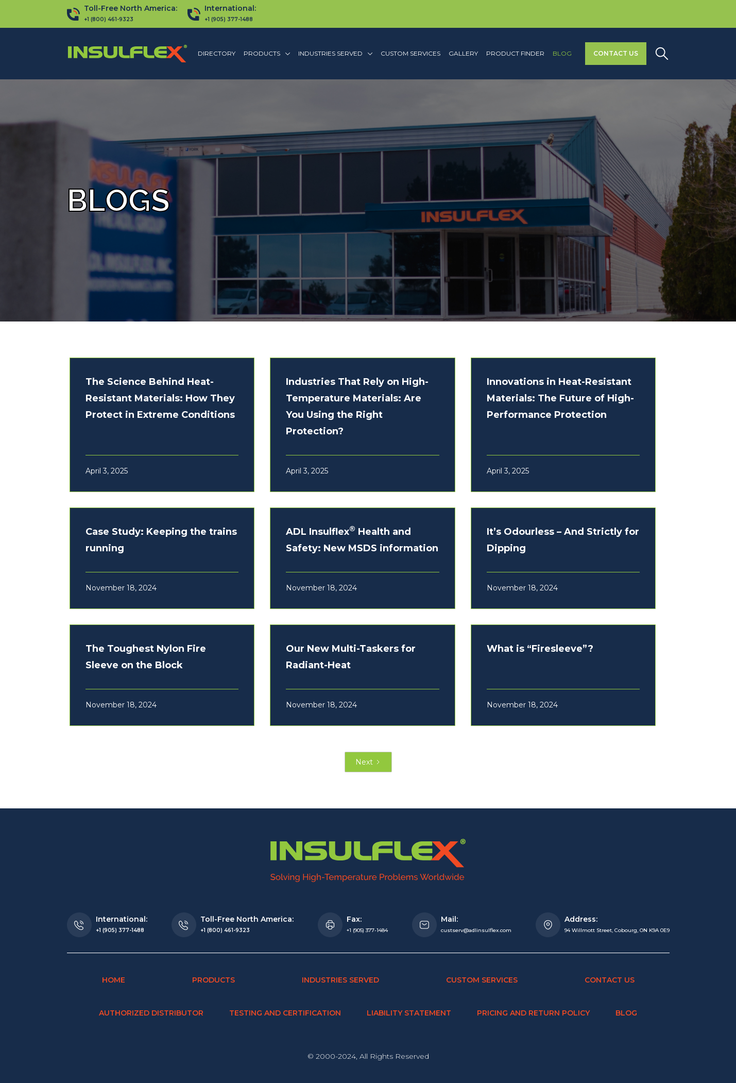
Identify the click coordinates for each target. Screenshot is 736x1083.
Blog (562, 53)
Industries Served (340, 980)
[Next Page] (368, 762)
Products (213, 980)
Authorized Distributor (151, 1013)
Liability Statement (409, 1013)
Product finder (515, 53)
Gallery (463, 53)
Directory (216, 53)
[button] (267, 53)
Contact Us (615, 53)
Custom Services (410, 53)
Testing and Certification (285, 1013)
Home (113, 980)
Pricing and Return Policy (533, 1013)
